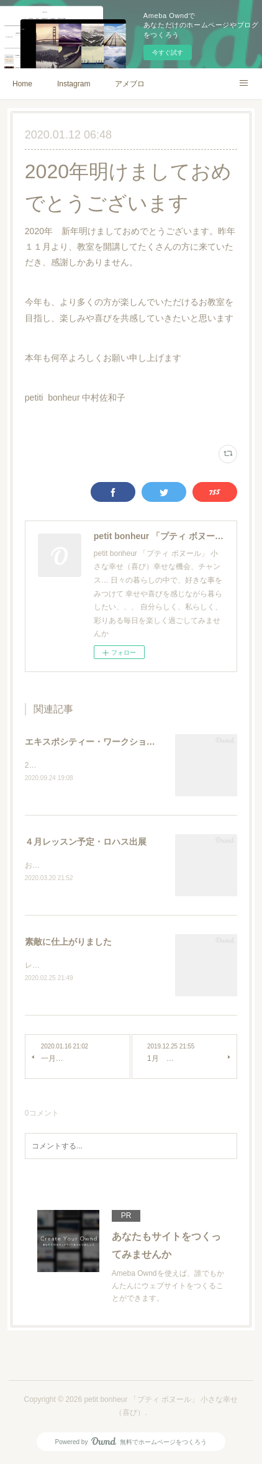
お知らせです (47, 866)
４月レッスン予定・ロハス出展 (86, 843)
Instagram (73, 84)
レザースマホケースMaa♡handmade (87, 966)
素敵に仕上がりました (68, 943)
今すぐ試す (167, 52)
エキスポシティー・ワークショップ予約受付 (112, 742)
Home (22, 84)
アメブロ (130, 84)
